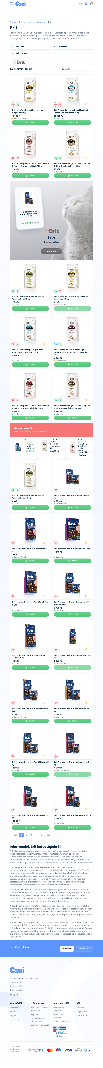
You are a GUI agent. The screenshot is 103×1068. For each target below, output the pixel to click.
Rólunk (12, 1011)
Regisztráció (81, 1011)
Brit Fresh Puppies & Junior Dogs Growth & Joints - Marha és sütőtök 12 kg (30, 164)
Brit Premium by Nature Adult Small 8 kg (30, 602)
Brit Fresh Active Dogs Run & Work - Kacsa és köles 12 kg (28, 297)
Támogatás (84, 948)
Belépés (79, 1008)
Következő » (45, 835)
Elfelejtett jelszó (82, 1015)
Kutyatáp (40, 22)
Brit (49, 22)
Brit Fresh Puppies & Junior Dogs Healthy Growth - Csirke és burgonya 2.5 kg (72, 352)
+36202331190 (17, 986)
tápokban (55, 879)
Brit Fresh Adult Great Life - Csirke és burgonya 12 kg (54, 444)
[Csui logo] (20, 3)
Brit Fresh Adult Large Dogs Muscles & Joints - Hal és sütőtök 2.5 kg (29, 351)
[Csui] (17, 970)
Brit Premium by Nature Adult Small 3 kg (72, 548)
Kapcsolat (67, 948)
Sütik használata (60, 1021)
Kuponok (35, 1014)
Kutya (22, 22)
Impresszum (15, 1019)
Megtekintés (51, 251)
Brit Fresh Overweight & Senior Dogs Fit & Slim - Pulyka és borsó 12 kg (72, 164)
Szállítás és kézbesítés (40, 1025)
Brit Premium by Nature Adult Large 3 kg (72, 815)
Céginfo (13, 1015)
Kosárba (30, 122)
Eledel (30, 22)
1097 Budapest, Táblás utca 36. (24, 978)
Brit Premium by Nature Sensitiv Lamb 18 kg (29, 444)
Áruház (13, 22)
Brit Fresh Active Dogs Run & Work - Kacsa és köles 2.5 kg (28, 496)
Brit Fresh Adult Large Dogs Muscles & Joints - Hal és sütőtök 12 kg (71, 111)
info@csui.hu (16, 982)
